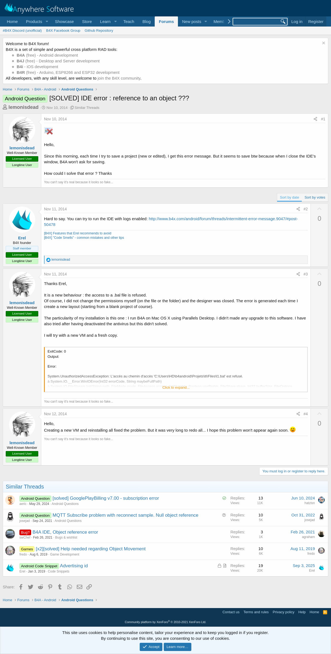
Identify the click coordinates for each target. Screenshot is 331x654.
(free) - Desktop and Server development (58, 61)
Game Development (64, 554)
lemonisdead (23, 107)
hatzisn (309, 503)
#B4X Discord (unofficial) (22, 30)
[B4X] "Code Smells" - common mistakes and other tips (84, 238)
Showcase (64, 21)
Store (87, 21)
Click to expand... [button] (176, 387)
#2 (306, 209)
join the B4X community (119, 78)
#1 (323, 119)
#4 (306, 414)
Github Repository (99, 30)
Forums (166, 21)
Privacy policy (283, 612)
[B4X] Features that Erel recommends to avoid (77, 233)
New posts (191, 21)
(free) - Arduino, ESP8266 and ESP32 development (68, 72)
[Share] (315, 119)
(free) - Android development (47, 55)
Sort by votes (314, 197)
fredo (23, 554)
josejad (24, 521)
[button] (36, 21)
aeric (23, 504)
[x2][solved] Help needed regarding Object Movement (91, 548)
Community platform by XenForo (165, 622)
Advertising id (74, 565)
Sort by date (289, 197)
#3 (306, 274)
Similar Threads (87, 108)
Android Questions (65, 504)
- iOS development (37, 66)
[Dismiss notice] (323, 43)
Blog (146, 21)
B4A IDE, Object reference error (65, 532)
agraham (308, 537)
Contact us (230, 612)
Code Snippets (58, 571)
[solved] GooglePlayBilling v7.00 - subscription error (105, 498)
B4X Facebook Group (63, 30)
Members (222, 21)
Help (302, 612)
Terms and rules (256, 612)
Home (12, 21)
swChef (24, 537)
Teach (128, 21)
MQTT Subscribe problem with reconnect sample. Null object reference (125, 515)
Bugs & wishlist (66, 537)
